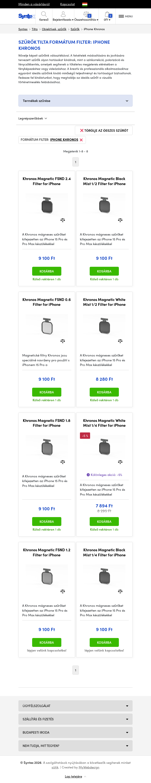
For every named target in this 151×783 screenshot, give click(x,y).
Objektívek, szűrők (54, 29)
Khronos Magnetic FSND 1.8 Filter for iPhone (46, 423)
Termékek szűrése (36, 100)
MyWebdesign (89, 767)
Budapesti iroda (36, 732)
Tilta (35, 29)
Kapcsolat (67, 4)
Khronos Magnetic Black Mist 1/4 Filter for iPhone (104, 552)
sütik (55, 767)
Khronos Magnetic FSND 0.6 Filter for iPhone (46, 302)
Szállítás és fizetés (38, 719)
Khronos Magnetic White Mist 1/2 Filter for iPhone (104, 302)
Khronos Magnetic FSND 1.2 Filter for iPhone (46, 552)
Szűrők (75, 29)
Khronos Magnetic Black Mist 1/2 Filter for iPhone (104, 181)
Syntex (22, 29)
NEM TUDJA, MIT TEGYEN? (41, 745)
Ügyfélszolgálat (36, 705)
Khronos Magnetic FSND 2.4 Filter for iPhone (47, 181)
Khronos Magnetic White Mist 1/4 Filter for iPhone (104, 423)
